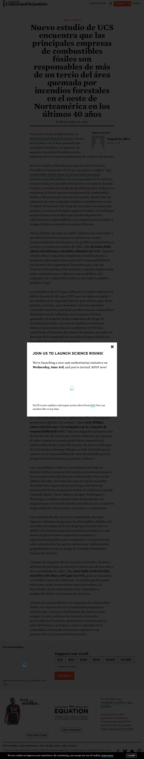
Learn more (107, 755)
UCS (92, 405)
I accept (131, 755)
